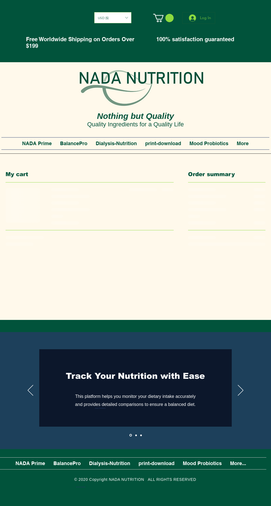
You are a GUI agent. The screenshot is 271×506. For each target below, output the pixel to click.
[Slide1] (130, 435)
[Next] (240, 391)
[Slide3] (141, 435)
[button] (112, 17)
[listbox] (112, 17)
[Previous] (30, 391)
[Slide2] (136, 435)
